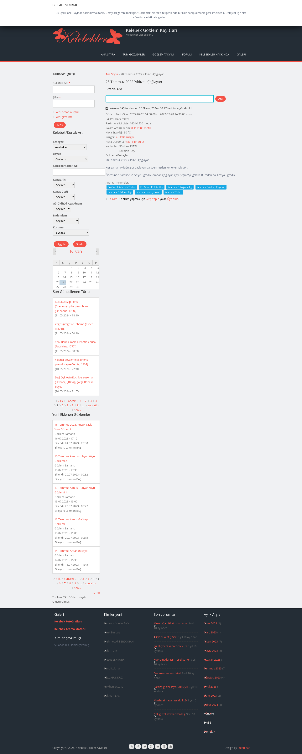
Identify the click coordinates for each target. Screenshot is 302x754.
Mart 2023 (210, 632)
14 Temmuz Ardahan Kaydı (71, 551)
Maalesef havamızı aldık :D (170, 700)
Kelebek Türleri (173, 192)
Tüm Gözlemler (134, 54)
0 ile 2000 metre (141, 128)
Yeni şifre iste (64, 117)
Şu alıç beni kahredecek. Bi (170, 646)
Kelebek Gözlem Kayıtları (151, 30)
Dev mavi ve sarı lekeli (167, 673)
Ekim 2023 (210, 695)
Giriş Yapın (152, 199)
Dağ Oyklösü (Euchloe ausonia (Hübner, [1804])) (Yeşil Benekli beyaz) (74, 382)
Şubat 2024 (211, 704)
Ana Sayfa (108, 54)
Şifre (57, 97)
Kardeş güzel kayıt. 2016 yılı (171, 687)
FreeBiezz (244, 748)
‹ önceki (71, 401)
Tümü (96, 592)
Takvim (112, 199)
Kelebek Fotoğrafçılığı (180, 187)
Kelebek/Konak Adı (65, 166)
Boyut (57, 154)
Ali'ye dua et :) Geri (165, 637)
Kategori (58, 142)
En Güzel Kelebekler (151, 187)
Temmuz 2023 (212, 668)
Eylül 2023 (210, 686)
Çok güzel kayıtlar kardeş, (169, 714)
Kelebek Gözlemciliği (120, 192)
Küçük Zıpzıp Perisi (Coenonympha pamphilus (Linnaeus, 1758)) (71, 306)
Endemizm (60, 215)
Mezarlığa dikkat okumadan (171, 623)
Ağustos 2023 (212, 677)
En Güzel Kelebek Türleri (122, 187)
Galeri (241, 54)
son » (77, 410)
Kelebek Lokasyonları (148, 192)
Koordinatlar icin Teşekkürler (172, 659)
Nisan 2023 (211, 641)
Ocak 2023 (210, 623)
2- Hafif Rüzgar (125, 137)
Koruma (58, 227)
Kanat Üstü (60, 191)
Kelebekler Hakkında (214, 54)
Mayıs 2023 (211, 650)
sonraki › (93, 405)
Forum (187, 54)
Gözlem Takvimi (163, 54)
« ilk (60, 401)
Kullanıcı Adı (61, 83)
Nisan (76, 251)
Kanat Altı (59, 179)
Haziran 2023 (212, 659)
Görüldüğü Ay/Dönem (67, 203)
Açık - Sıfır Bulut (134, 141)
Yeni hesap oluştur (67, 112)
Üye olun (172, 199)
